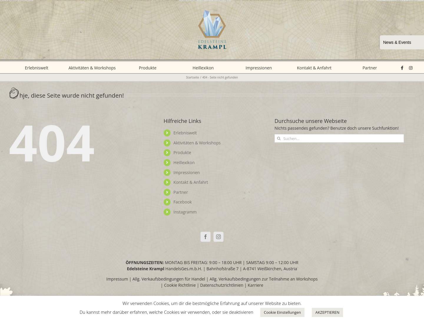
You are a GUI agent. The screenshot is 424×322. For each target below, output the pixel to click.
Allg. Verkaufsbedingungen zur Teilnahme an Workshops (264, 279)
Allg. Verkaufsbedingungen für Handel (168, 279)
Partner (180, 192)
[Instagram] (218, 237)
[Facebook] (206, 237)
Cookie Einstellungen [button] (282, 312)
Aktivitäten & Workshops (197, 143)
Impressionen (186, 172)
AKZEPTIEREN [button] (327, 312)
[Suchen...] (339, 138)
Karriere (255, 285)
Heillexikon (184, 162)
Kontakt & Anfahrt (190, 182)
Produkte (182, 152)
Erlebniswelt (185, 133)
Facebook (182, 202)
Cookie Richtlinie (180, 285)
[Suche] (278, 138)
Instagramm (185, 212)
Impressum (117, 279)
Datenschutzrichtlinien (222, 285)
